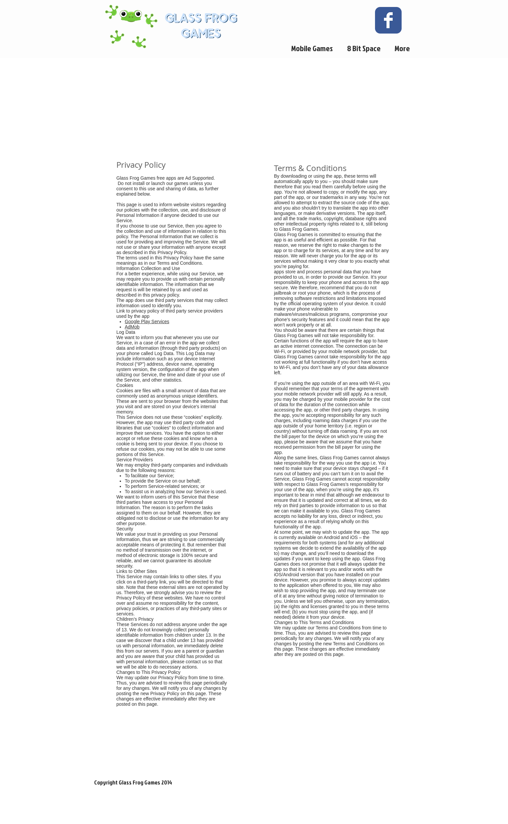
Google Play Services (147, 321)
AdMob (132, 326)
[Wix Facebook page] (388, 20)
